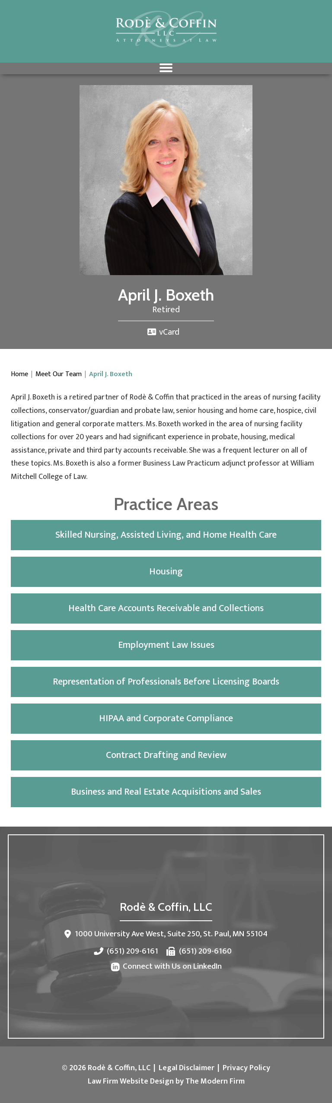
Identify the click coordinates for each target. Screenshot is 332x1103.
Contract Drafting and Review (166, 755)
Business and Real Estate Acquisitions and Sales (166, 792)
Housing (166, 572)
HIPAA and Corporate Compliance (166, 718)
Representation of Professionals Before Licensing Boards (166, 682)
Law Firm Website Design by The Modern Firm (166, 1081)
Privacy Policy (246, 1068)
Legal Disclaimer (186, 1068)
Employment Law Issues (166, 645)
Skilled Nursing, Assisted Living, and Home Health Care (166, 535)
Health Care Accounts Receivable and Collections (166, 608)
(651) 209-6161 (132, 951)
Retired (166, 309)
